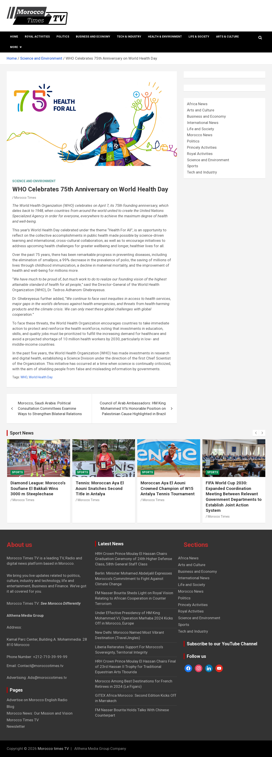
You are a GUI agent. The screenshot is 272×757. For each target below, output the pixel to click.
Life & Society (199, 36)
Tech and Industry (202, 172)
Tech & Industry (129, 36)
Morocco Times (25, 197)
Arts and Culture (200, 110)
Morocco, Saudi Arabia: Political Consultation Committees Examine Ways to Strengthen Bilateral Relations (50, 408)
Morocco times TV (53, 748)
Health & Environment (165, 36)
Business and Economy (93, 36)
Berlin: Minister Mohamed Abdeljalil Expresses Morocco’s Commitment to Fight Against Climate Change (133, 578)
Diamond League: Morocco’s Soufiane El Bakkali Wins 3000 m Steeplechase (37, 488)
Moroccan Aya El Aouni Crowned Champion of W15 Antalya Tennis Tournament (168, 488)
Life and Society (200, 129)
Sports (192, 166)
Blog (10, 706)
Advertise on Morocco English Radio (37, 700)
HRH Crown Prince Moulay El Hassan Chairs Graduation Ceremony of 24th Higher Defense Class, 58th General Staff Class (133, 559)
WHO (24, 377)
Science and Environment (34, 181)
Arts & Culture (227, 36)
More (14, 47)
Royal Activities (37, 36)
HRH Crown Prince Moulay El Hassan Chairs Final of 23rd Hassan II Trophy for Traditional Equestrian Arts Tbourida (135, 666)
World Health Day (41, 377)
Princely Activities (202, 147)
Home (14, 36)
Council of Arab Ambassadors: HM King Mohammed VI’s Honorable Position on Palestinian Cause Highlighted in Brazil (133, 408)
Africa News (197, 104)
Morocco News (199, 135)
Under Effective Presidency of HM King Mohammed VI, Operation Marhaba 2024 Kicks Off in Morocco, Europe (134, 618)
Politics (62, 36)
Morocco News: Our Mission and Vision (40, 713)
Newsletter (16, 726)
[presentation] (256, 433)
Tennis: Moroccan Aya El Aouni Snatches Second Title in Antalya (100, 488)
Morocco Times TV (23, 720)
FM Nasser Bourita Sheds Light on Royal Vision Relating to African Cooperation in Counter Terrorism (134, 598)
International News (202, 122)
